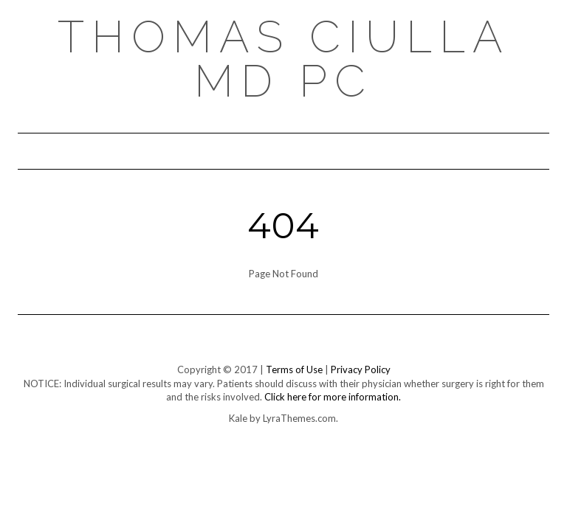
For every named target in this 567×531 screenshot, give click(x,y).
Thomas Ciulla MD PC (284, 59)
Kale (238, 418)
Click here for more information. (332, 397)
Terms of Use (294, 369)
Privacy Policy (361, 369)
